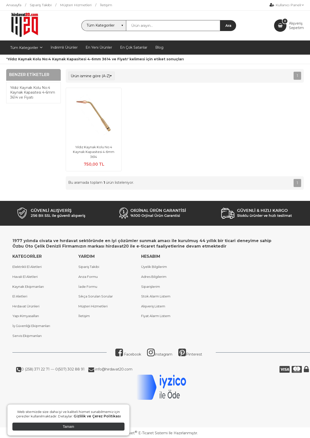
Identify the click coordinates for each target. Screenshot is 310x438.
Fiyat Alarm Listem (155, 316)
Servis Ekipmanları (27, 336)
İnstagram (159, 354)
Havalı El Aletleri (25, 277)
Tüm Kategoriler (24, 47)
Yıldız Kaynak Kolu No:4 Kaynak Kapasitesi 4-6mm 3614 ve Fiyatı (32, 92)
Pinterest (190, 354)
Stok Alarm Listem (155, 296)
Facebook (128, 354)
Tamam (68, 427)
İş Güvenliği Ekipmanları (31, 326)
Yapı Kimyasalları (25, 316)
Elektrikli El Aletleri (27, 267)
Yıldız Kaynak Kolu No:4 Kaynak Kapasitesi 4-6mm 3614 (93, 152)
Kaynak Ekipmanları (28, 287)
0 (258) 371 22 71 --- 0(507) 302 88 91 (53, 369)
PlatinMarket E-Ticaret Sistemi (140, 433)
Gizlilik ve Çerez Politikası (97, 416)
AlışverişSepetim (296, 25)
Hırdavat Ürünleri (25, 306)
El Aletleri (19, 296)
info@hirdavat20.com (113, 369)
